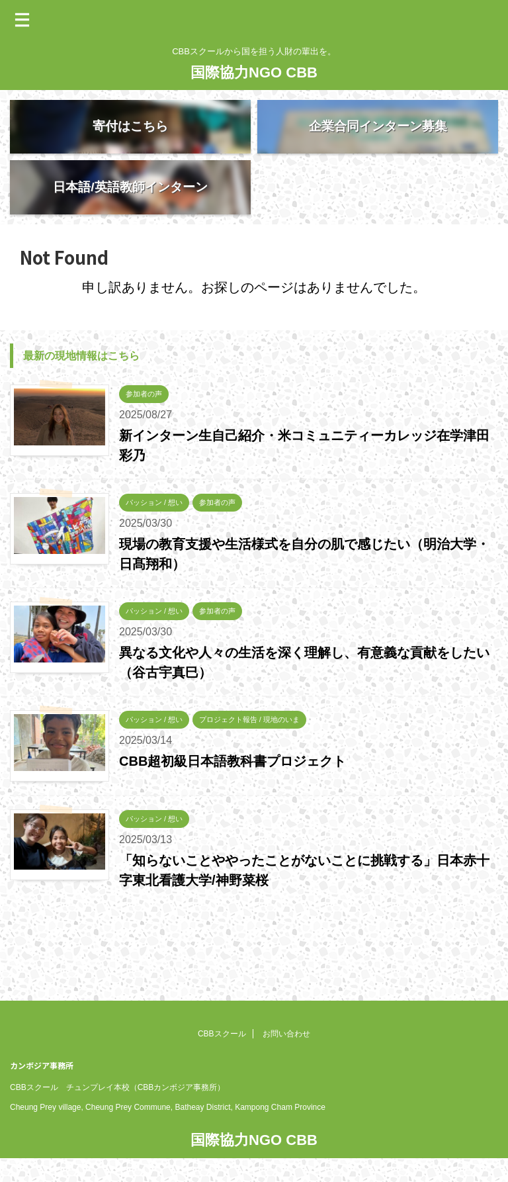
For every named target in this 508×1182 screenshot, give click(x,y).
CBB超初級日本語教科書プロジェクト (232, 785)
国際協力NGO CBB (254, 72)
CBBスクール (222, 1013)
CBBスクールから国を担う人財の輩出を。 (254, 1146)
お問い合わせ (286, 1013)
